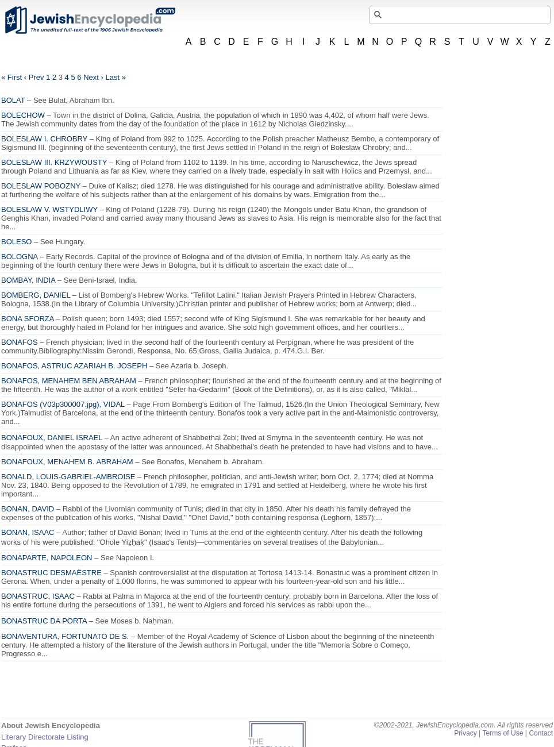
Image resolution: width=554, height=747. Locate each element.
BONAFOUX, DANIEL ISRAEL (51, 437)
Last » (115, 77)
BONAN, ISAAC (27, 532)
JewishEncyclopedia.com (89, 20)
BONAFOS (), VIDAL (63, 404)
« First (11, 77)
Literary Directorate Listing (45, 737)
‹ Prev (34, 77)
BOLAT (13, 100)
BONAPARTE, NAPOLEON (46, 557)
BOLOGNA (19, 256)
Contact (541, 733)
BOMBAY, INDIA (28, 280)
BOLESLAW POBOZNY (40, 186)
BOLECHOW (23, 115)
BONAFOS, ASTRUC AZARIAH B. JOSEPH (74, 365)
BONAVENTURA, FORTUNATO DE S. (65, 636)
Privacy (465, 733)
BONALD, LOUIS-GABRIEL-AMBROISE (68, 476)
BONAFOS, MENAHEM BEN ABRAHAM (68, 380)
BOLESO (16, 241)
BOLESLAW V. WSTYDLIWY (49, 209)
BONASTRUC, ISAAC (38, 596)
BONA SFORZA (27, 318)
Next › (93, 77)
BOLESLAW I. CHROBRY (44, 138)
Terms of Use (502, 733)
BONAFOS (19, 342)
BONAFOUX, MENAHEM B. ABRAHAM (67, 461)
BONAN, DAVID (27, 509)
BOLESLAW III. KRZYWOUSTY (54, 162)
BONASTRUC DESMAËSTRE (51, 572)
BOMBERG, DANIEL (35, 295)
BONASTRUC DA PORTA (44, 621)
